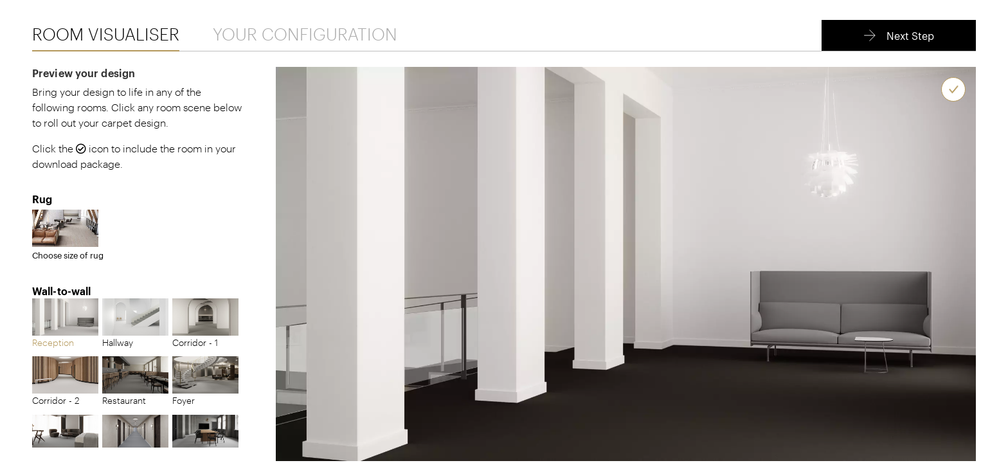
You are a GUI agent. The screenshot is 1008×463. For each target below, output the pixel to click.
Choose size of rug (68, 235)
